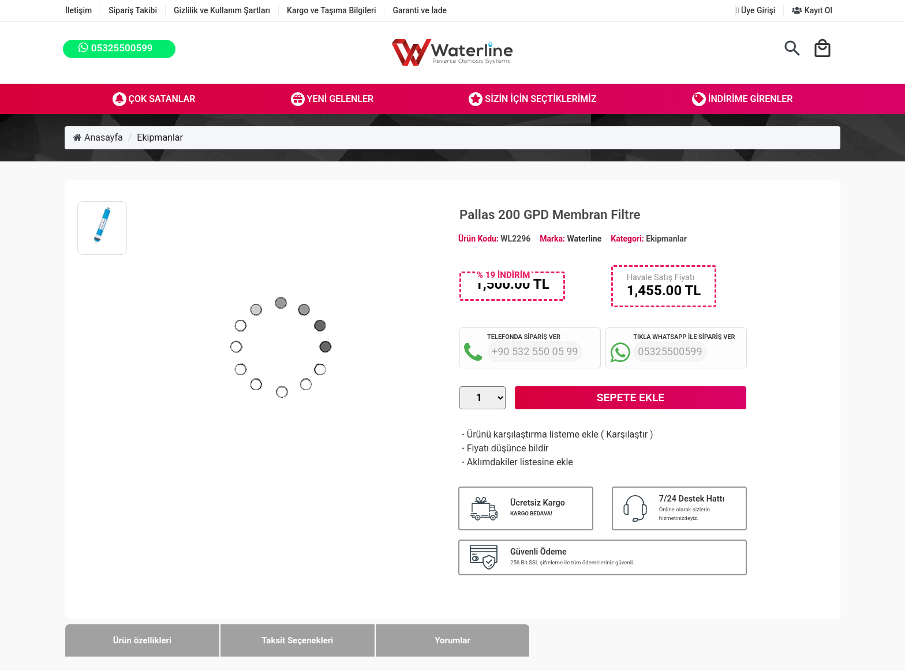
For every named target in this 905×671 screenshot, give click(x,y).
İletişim (78, 10)
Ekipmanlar (160, 137)
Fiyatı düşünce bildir (504, 448)
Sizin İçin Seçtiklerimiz (532, 99)
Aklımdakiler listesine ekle (516, 462)
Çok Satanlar (154, 99)
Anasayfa (98, 137)
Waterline (584, 238)
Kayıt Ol (812, 10)
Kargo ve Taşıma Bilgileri (331, 10)
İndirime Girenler (742, 99)
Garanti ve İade (419, 10)
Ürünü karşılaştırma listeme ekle (529, 434)
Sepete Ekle (630, 397)
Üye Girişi (755, 10)
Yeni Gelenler (332, 99)
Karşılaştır (627, 434)
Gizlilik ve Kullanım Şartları (222, 10)
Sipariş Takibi (133, 10)
